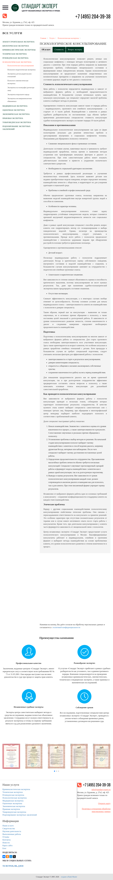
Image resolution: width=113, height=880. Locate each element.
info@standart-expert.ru (101, 790)
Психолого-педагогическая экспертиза (21, 70)
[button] (54, 771)
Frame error (75, 589)
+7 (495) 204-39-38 (93, 16)
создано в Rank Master (69, 877)
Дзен (20, 866)
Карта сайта (7, 845)
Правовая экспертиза (12, 118)
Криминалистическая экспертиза (16, 789)
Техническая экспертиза (14, 54)
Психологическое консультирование (20, 66)
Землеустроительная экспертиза (18, 42)
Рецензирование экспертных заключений (19, 815)
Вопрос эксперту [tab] (75, 49)
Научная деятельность (11, 831)
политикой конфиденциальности (66, 627)
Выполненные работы (11, 834)
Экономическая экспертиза (16, 114)
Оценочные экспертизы (12, 803)
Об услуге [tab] (46, 49)
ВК (15, 866)
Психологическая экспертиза (16, 62)
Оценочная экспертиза (13, 110)
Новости (6, 843)
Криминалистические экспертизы (19, 50)
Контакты (6, 840)
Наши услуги (8, 826)
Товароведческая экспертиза (16, 122)
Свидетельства (8, 828)
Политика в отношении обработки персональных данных (96, 810)
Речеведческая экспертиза (15, 58)
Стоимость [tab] (59, 49)
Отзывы (5, 837)
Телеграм (7, 866)
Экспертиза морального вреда (18, 94)
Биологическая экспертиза (15, 46)
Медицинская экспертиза (15, 106)
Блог (4, 848)
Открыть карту (104, 803)
